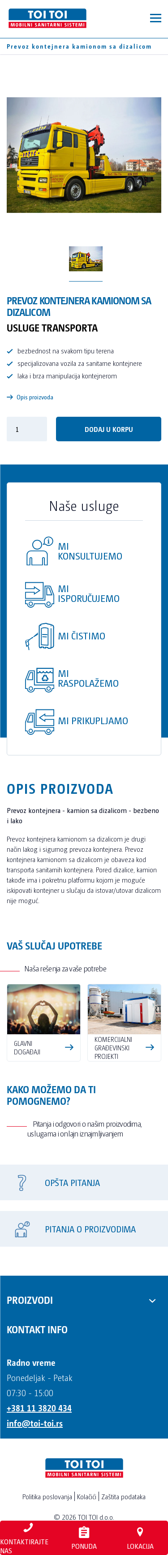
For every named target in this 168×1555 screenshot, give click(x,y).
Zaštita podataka (123, 1496)
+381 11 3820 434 (39, 1408)
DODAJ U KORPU (109, 429)
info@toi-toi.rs (35, 1423)
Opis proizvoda (30, 397)
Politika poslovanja (47, 1496)
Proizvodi (30, 1299)
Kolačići (86, 1496)
